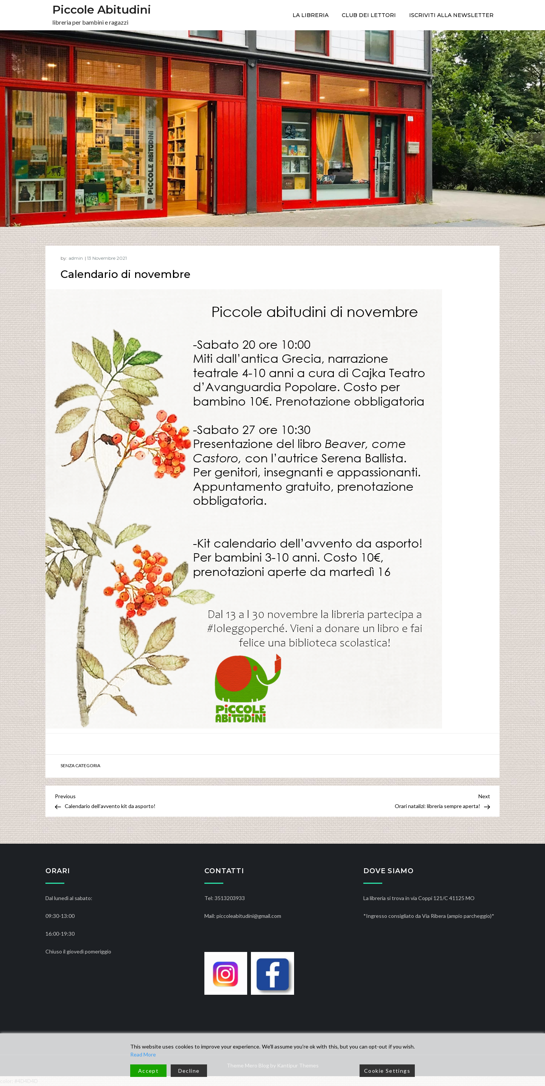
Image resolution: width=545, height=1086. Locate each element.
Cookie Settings (387, 1070)
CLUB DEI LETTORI (369, 15)
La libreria (311, 15)
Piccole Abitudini (101, 10)
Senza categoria (80, 765)
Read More (143, 1054)
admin (76, 258)
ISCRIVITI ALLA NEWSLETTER (451, 15)
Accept (148, 1070)
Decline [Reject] (189, 1070)
